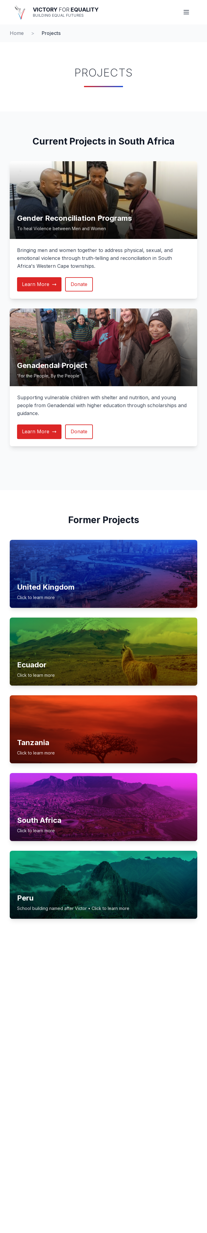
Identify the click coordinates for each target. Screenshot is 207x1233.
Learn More (39, 284)
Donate (79, 284)
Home (17, 33)
